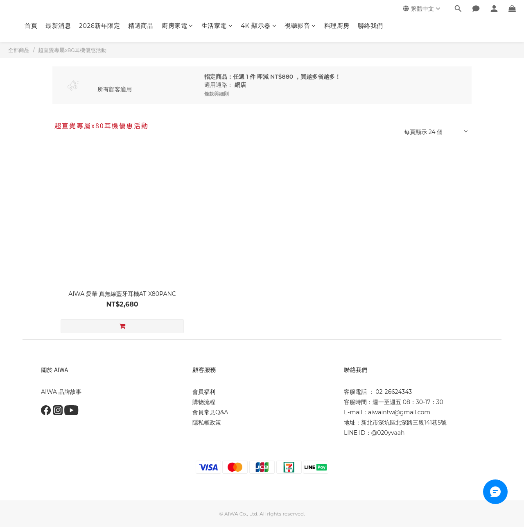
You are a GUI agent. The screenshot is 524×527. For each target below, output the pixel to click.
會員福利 (203, 391)
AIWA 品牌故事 (61, 391)
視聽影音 (300, 26)
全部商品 (18, 50)
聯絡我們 (370, 26)
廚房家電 (177, 26)
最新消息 (58, 26)
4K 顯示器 (258, 26)
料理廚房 (337, 26)
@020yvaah (388, 432)
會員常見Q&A (210, 412)
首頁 (31, 26)
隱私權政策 (206, 422)
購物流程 (203, 402)
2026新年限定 (99, 26)
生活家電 (217, 26)
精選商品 (141, 26)
